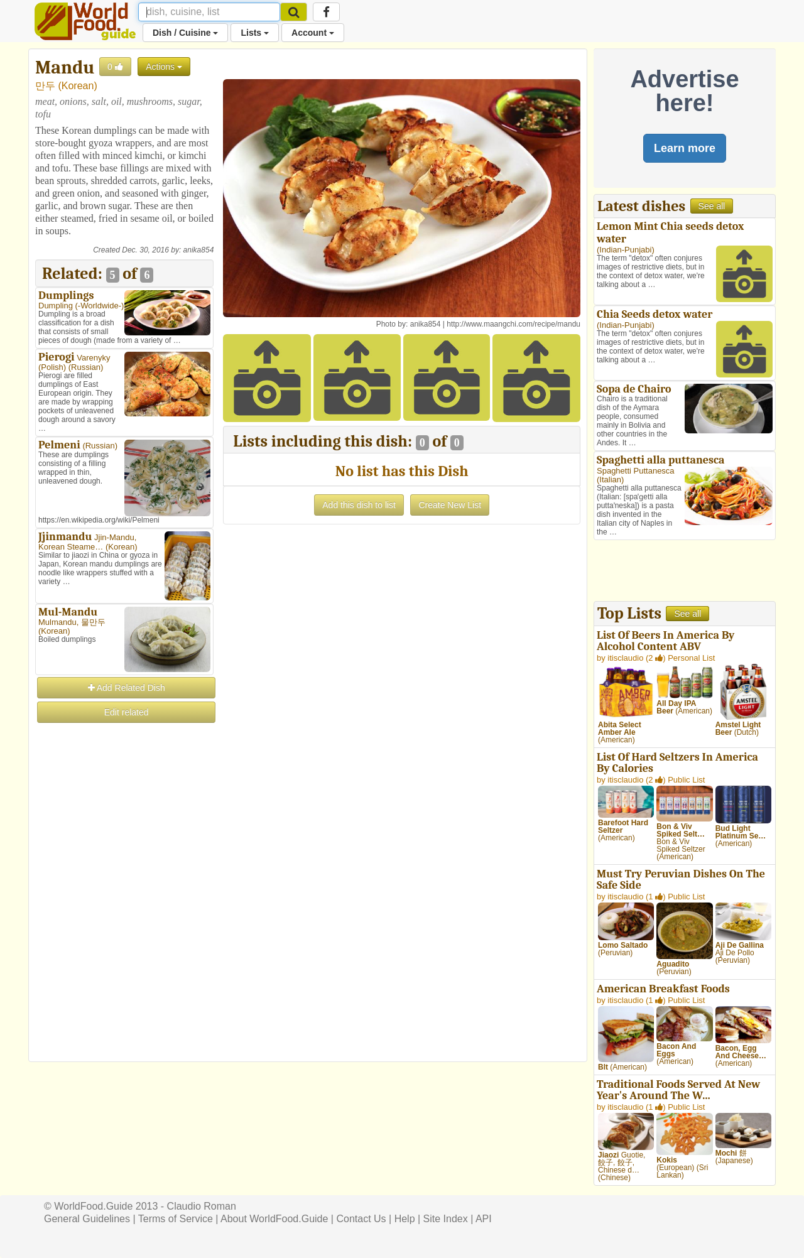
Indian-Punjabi (625, 249)
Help (404, 1218)
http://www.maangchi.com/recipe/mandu (513, 324)
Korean (78, 85)
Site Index (445, 1218)
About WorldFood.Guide (274, 1218)
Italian (610, 479)
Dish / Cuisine (185, 33)
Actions (164, 67)
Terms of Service (175, 1218)
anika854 (198, 250)
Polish (52, 367)
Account (312, 33)
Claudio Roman (201, 1206)
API (483, 1218)
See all (711, 206)
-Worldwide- (99, 305)
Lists (255, 33)
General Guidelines (87, 1218)
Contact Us (361, 1218)
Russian (85, 367)
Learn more (684, 148)
